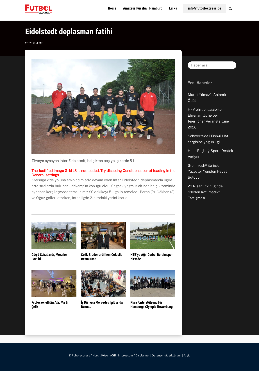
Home (112, 8)
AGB (113, 355)
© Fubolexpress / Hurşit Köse (88, 355)
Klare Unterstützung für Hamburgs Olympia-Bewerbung (151, 304)
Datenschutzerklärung (166, 355)
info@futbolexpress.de (204, 8)
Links (173, 8)
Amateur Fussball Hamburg (142, 8)
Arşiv (187, 355)
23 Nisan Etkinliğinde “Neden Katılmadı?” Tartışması (205, 192)
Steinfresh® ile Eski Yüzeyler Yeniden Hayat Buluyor (207, 171)
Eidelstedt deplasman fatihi (68, 31)
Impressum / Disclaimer (134, 355)
